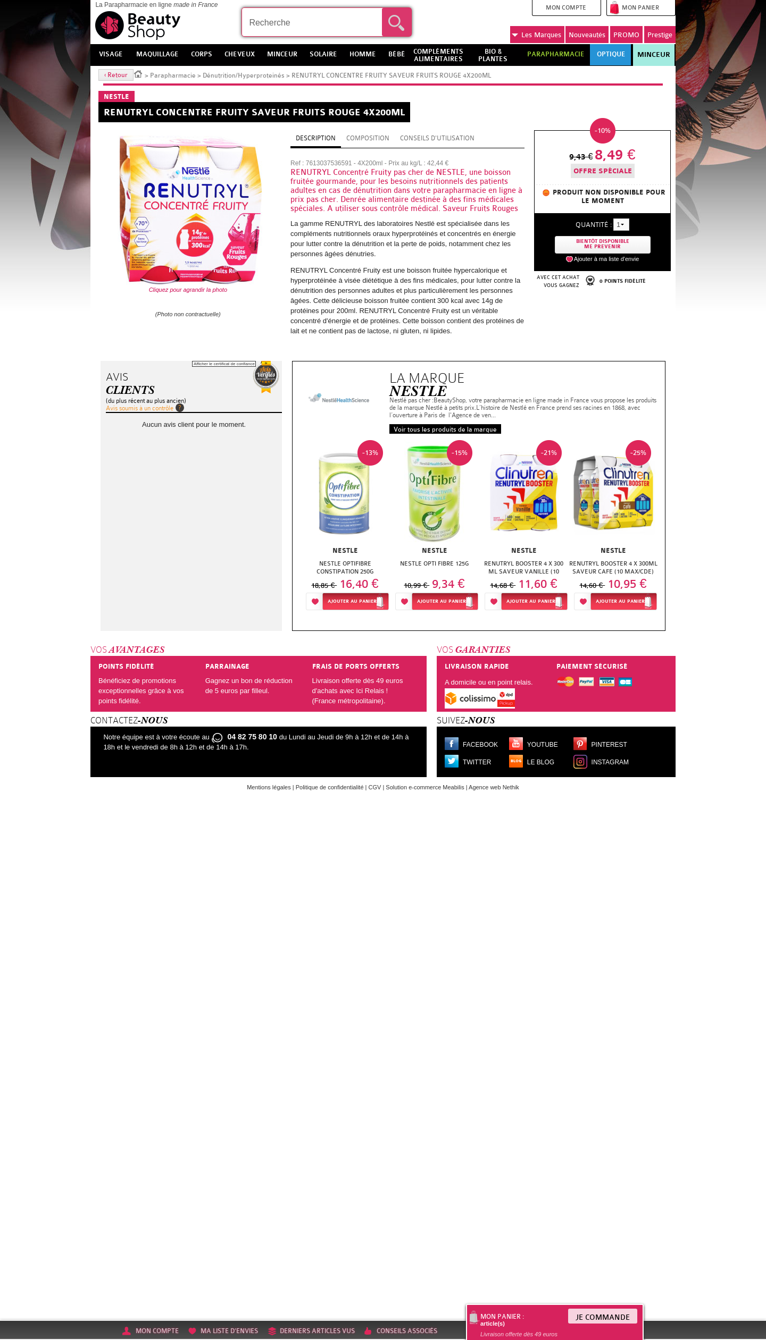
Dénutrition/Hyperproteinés (244, 75)
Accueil (138, 73)
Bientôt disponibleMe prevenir (602, 244)
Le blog (540, 762)
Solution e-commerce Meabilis (425, 787)
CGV (375, 787)
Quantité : (594, 225)
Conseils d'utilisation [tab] (437, 138)
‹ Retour (116, 75)
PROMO (626, 35)
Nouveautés (587, 35)
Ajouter (352, 601)
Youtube (542, 744)
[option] (345, 528)
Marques (536, 35)
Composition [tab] (367, 138)
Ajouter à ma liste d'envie (606, 259)
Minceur (653, 54)
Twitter (477, 762)
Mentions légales (269, 787)
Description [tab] (316, 138)
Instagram (610, 762)
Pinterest (609, 744)
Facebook (480, 744)
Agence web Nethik (494, 787)
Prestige (659, 35)
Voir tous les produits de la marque (445, 429)
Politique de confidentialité (330, 787)
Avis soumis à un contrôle (139, 408)
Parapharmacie (173, 75)
